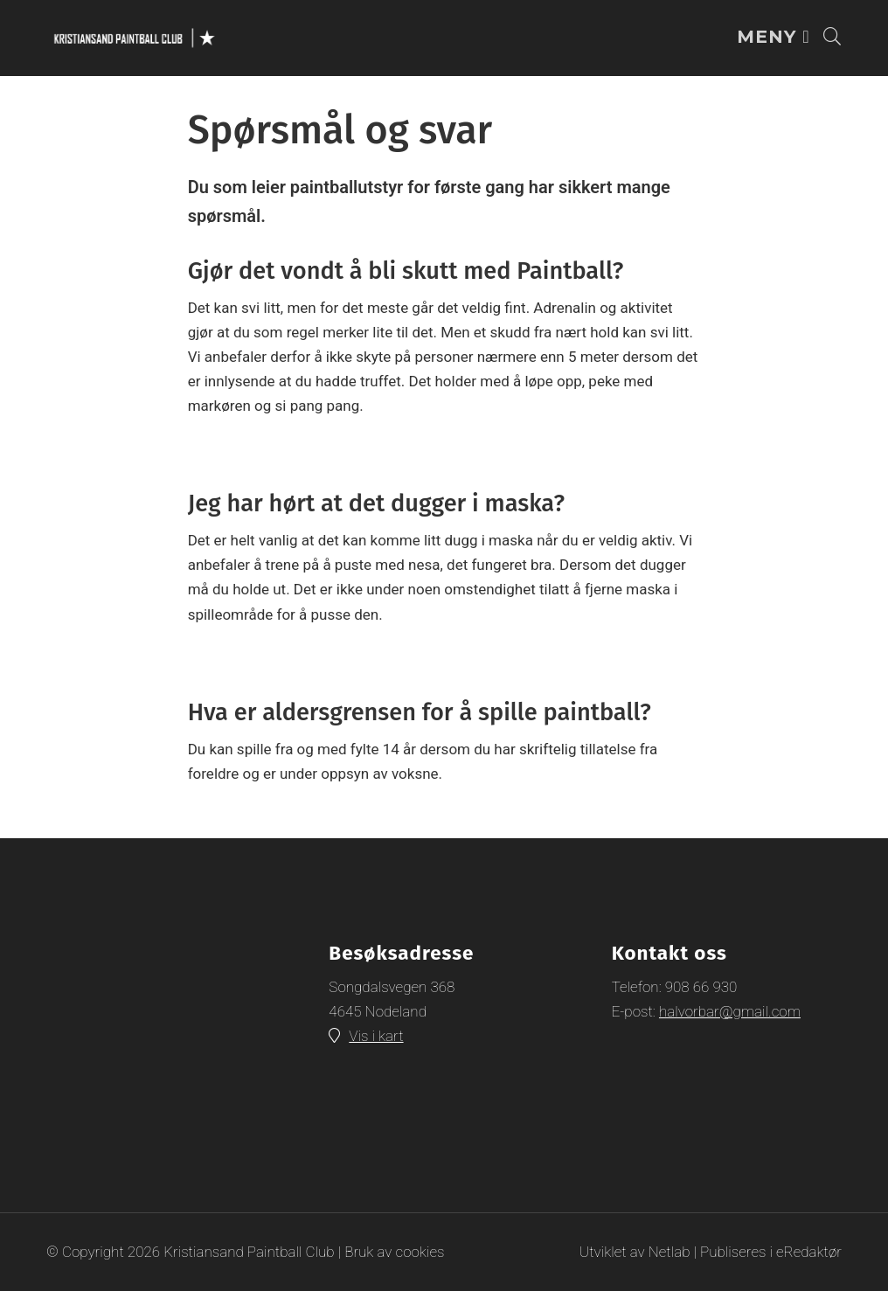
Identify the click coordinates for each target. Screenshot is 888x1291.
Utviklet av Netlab (634, 1251)
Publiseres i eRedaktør (771, 1251)
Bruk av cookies (394, 1251)
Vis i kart (376, 1036)
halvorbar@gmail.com (730, 1011)
